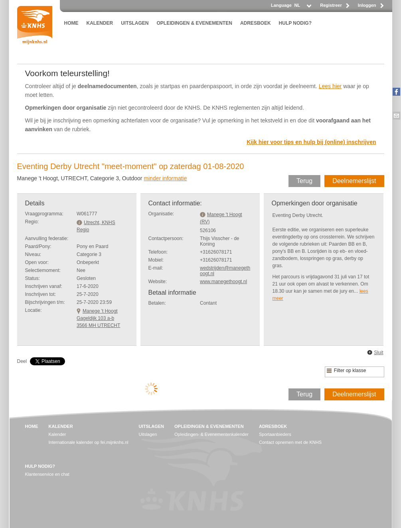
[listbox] (302, 7)
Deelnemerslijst (354, 180)
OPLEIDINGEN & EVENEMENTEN (194, 23)
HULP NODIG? (295, 23)
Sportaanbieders (275, 434)
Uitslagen (147, 434)
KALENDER (100, 23)
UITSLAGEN (134, 23)
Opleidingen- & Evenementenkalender (211, 434)
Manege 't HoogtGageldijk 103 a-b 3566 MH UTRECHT (98, 318)
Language (281, 5)
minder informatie (165, 178)
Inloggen (367, 5)
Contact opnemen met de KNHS (290, 442)
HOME (71, 23)
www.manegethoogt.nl (223, 281)
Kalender (57, 434)
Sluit (378, 352)
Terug (304, 180)
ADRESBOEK (255, 23)
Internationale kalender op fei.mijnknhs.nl (88, 442)
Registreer (331, 5)
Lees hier (330, 86)
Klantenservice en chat (47, 474)
